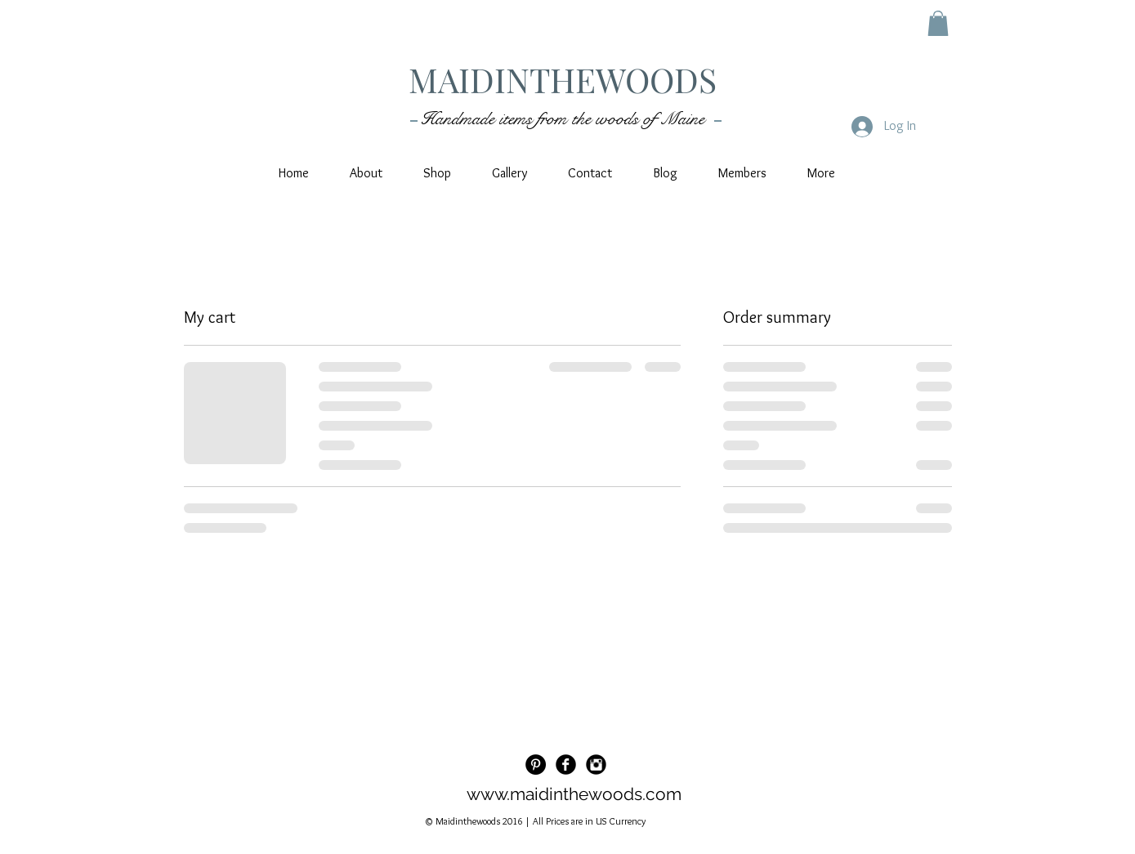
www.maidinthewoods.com (574, 794)
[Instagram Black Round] (596, 764)
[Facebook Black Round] (566, 764)
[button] (938, 23)
